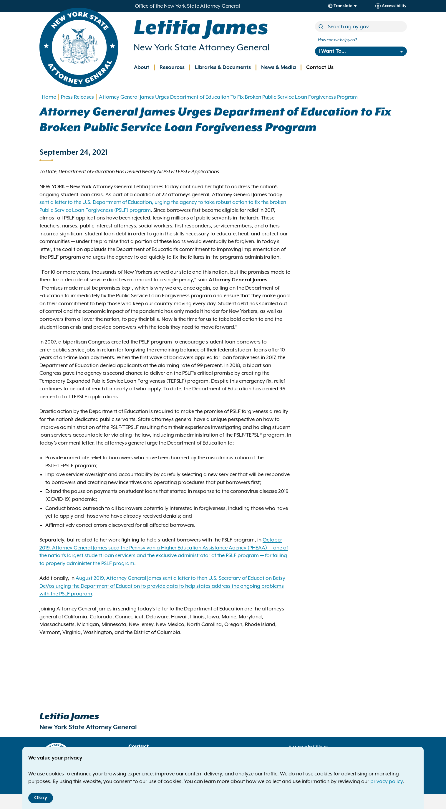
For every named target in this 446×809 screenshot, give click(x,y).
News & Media (278, 67)
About (141, 67)
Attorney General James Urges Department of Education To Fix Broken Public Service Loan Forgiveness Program (228, 97)
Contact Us (320, 67)
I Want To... (332, 51)
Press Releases (77, 97)
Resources (172, 67)
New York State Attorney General (202, 47)
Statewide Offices (309, 746)
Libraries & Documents (223, 67)
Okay (40, 798)
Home (49, 97)
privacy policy (386, 781)
